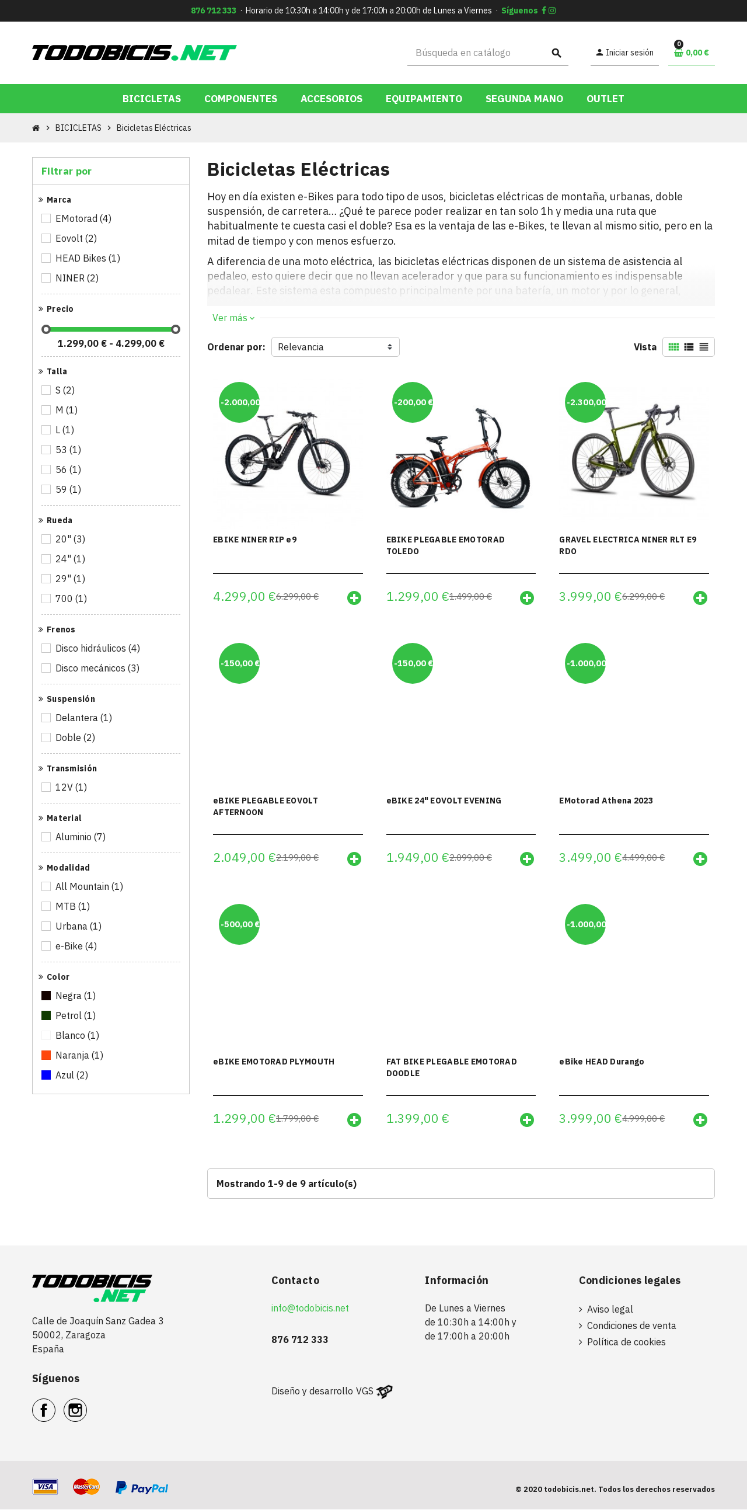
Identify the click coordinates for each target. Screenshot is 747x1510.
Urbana (79, 926)
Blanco (78, 1035)
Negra (76, 995)
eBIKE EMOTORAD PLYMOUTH (273, 1062)
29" (71, 578)
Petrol (76, 1015)
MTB (73, 906)
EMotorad (84, 218)
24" (71, 559)
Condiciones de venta (631, 1326)
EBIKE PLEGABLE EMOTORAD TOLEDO (445, 545)
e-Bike (77, 946)
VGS (365, 1391)
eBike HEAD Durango (601, 1062)
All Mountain (90, 886)
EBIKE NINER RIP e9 (254, 539)
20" (71, 539)
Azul (72, 1075)
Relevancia (301, 347)
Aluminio (81, 837)
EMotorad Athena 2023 (606, 800)
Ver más (233, 317)
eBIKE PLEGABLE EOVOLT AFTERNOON (265, 806)
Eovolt (77, 238)
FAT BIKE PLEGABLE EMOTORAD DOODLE (451, 1068)
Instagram (86, 1404)
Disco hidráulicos (98, 648)
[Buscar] (488, 52)
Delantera (84, 717)
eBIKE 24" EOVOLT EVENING (444, 800)
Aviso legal (610, 1310)
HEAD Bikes (88, 258)
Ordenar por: (236, 347)
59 (69, 489)
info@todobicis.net (310, 1308)
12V (72, 787)
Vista (645, 347)
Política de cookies (626, 1342)
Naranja (80, 1055)
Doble (76, 737)
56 (69, 469)
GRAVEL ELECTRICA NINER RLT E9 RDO (627, 545)
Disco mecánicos (98, 668)
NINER (77, 278)
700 (72, 598)
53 (69, 449)
